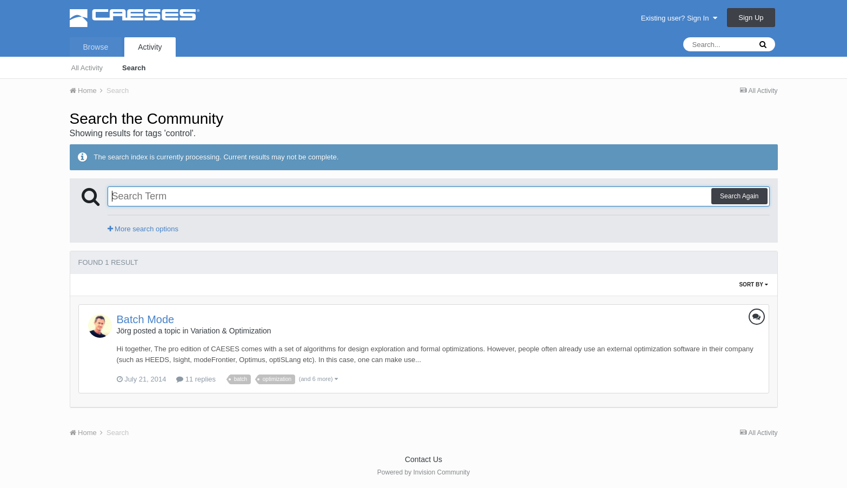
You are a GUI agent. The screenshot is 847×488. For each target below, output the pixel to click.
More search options (143, 229)
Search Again (739, 196)
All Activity (87, 68)
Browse (96, 47)
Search (133, 68)
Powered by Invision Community (423, 472)
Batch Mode (146, 319)
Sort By (753, 285)
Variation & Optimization (230, 330)
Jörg (124, 330)
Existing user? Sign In (679, 18)
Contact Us (423, 459)
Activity (150, 47)
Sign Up (750, 18)
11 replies (196, 379)
